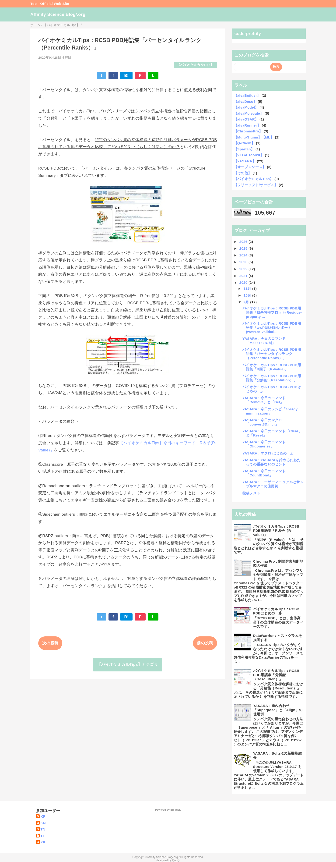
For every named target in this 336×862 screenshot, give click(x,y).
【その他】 (243, 173)
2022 (243, 269)
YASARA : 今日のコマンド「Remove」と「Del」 (264, 400)
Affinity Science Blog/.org (57, 14)
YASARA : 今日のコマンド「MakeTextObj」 (264, 341)
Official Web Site (54, 4)
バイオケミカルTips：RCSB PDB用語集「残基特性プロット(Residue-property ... (272, 312)
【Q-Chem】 (244, 143)
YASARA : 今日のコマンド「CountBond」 (264, 473)
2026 (243, 242)
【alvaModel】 (246, 107)
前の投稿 (205, 643)
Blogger (175, 809)
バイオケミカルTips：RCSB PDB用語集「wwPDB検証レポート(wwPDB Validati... (271, 327)
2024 (243, 255)
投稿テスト (251, 493)
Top (33, 4)
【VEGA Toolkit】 (249, 155)
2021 (243, 276)
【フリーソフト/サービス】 (256, 185)
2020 (243, 282)
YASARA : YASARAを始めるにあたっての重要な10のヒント (271, 462)
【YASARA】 (245, 161)
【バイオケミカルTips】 (195, 65)
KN (43, 823)
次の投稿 (50, 643)
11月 (248, 289)
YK (43, 842)
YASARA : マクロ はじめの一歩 (268, 453)
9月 (247, 302)
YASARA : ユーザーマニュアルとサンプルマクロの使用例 (273, 484)
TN (43, 829)
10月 (248, 295)
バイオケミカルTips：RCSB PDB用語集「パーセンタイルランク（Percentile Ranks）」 (271, 354)
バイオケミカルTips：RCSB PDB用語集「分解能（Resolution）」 (271, 378)
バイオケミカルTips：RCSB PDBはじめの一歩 (276, 611)
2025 (243, 248)
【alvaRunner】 (247, 125)
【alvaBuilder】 (247, 95)
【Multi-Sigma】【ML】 (254, 137)
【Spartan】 (244, 149)
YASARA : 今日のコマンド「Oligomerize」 (264, 444)
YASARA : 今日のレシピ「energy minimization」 (270, 411)
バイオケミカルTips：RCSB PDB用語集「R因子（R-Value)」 (271, 367)
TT (43, 836)
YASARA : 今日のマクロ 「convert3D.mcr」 (262, 422)
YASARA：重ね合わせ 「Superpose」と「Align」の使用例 (278, 710)
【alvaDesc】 (245, 101)
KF (43, 816)
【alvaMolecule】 (249, 113)
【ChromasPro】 (248, 131)
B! (126, 75)
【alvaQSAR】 (246, 119)
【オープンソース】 (250, 167)
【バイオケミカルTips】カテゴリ (127, 664)
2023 (243, 262)
